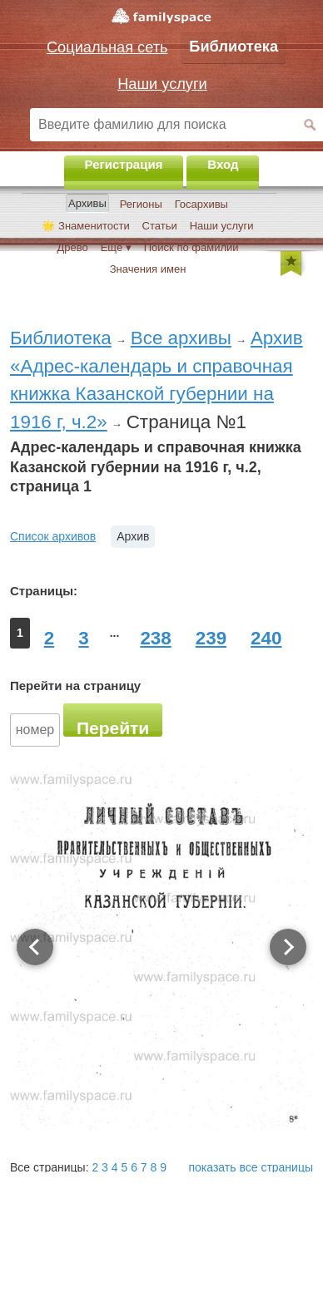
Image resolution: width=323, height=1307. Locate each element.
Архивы (87, 203)
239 (211, 638)
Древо (72, 247)
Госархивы (201, 204)
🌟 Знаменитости (85, 225)
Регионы (141, 204)
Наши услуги (222, 225)
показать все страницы (251, 1167)
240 (266, 638)
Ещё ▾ (116, 247)
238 (155, 638)
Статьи (159, 225)
